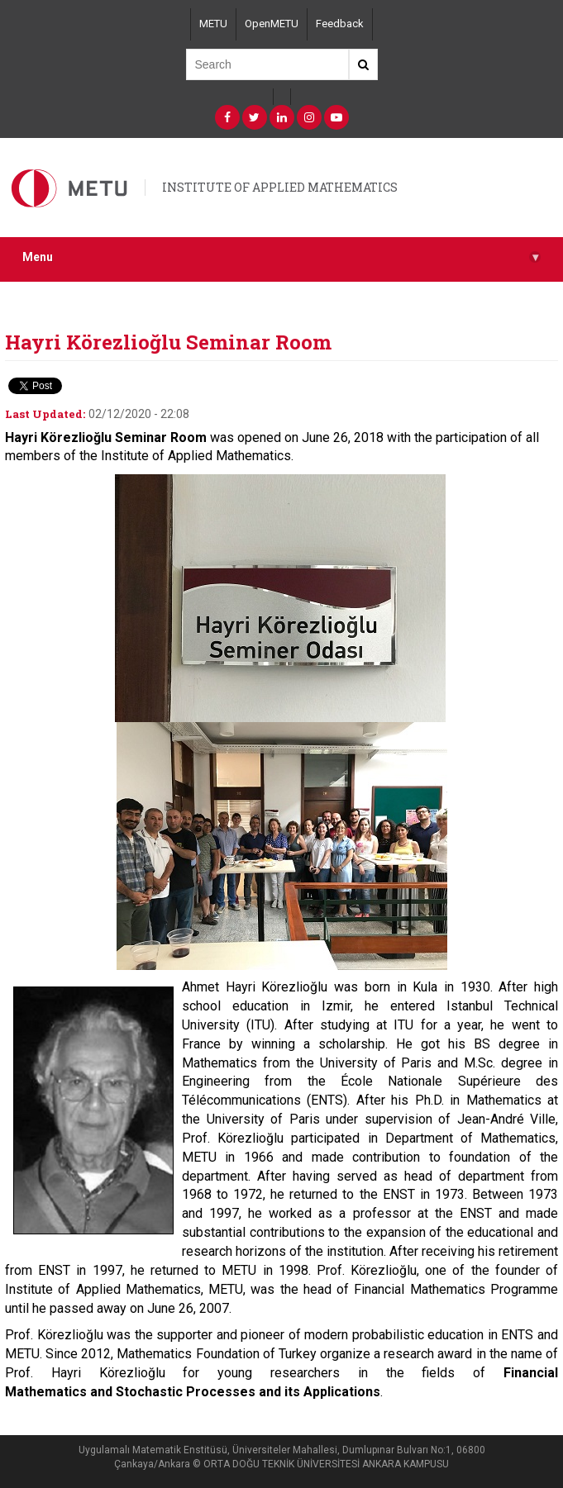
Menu (281, 257)
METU (213, 23)
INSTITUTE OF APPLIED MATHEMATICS (280, 187)
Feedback (340, 23)
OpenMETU (271, 23)
